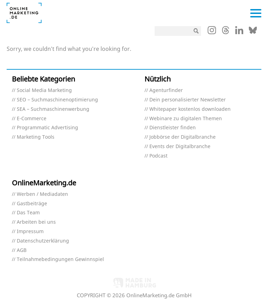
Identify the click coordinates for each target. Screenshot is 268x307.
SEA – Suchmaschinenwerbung (53, 109)
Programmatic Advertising (47, 128)
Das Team (28, 213)
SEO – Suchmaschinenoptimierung (57, 100)
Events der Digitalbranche (179, 146)
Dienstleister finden (172, 128)
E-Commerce (31, 119)
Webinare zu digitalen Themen (185, 119)
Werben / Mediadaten (42, 194)
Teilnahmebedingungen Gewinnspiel (60, 259)
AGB (22, 250)
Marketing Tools (35, 137)
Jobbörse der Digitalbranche (182, 137)
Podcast (158, 156)
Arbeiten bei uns (36, 222)
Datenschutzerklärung (43, 241)
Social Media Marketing (44, 90)
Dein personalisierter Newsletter (187, 100)
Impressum (30, 232)
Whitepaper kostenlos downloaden (190, 109)
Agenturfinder (166, 90)
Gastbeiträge (32, 204)
